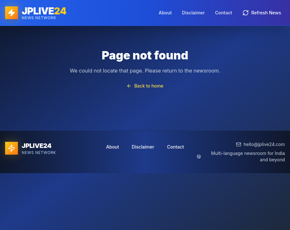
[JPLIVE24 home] (35, 12)
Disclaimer (193, 12)
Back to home (144, 85)
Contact (223, 12)
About (165, 12)
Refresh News (261, 13)
